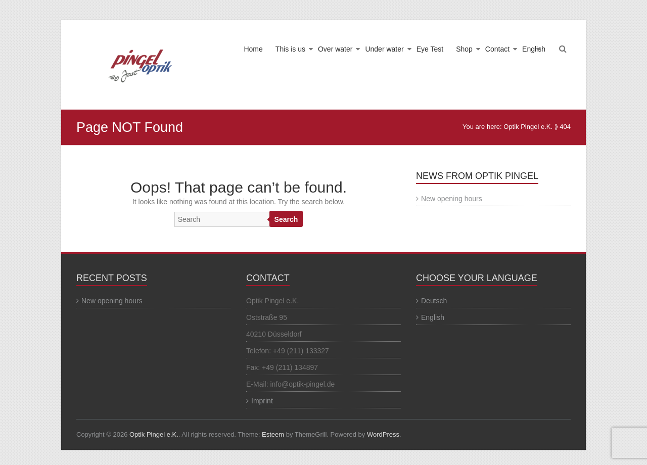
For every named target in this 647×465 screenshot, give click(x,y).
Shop (464, 49)
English (533, 49)
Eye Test (430, 49)
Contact (497, 49)
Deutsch (434, 301)
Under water (384, 49)
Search (286, 219)
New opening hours (451, 199)
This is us (290, 49)
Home (253, 49)
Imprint (262, 401)
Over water (335, 49)
